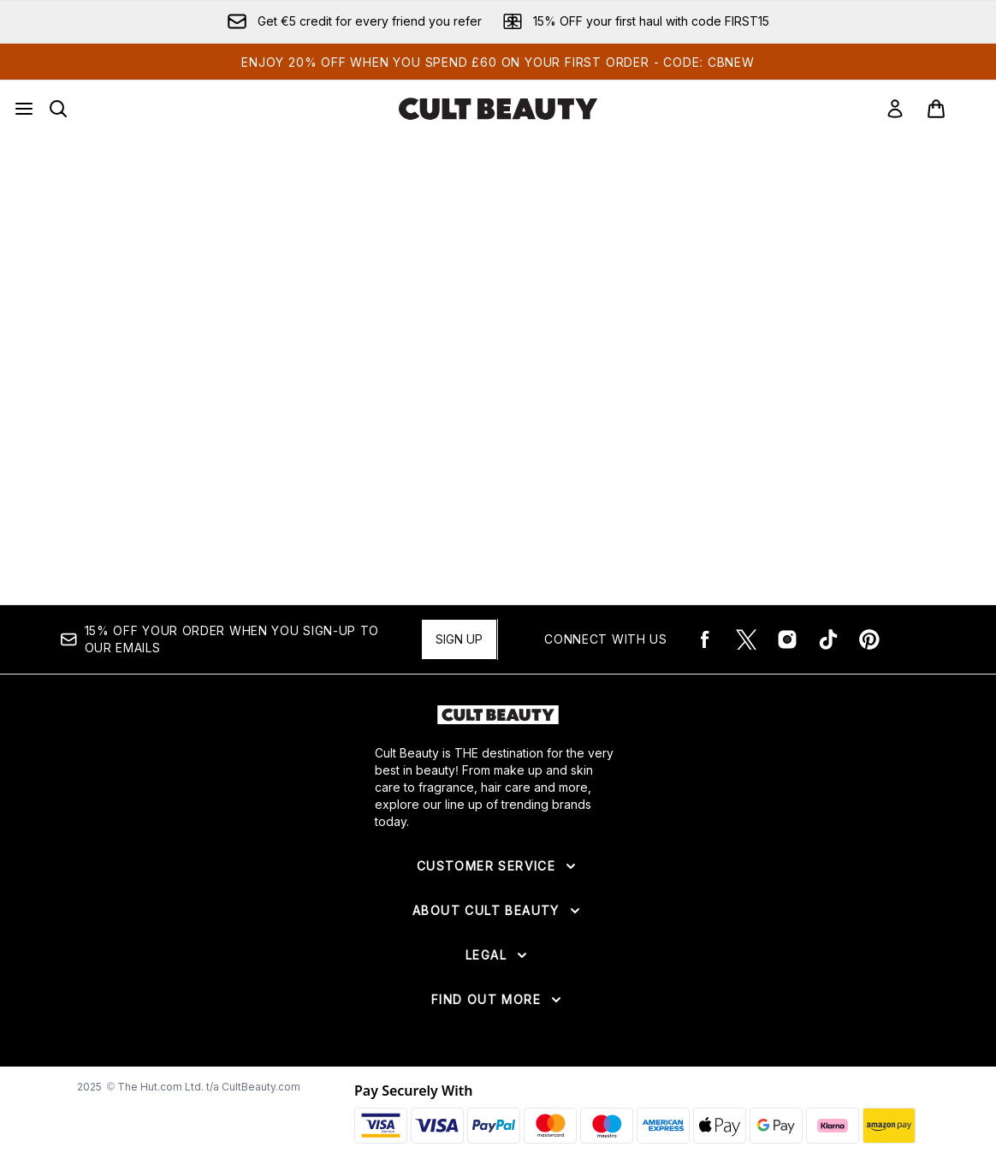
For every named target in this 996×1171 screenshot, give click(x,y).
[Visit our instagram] (787, 639)
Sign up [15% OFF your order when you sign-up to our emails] (459, 639)
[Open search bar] (58, 108)
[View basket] (954, 108)
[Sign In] (895, 109)
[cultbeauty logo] (498, 109)
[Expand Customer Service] (498, 866)
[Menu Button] (24, 108)
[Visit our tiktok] (828, 639)
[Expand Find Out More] (498, 999)
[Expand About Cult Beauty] (498, 910)
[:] (203, 340)
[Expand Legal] (498, 955)
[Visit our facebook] (705, 639)
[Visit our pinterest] (869, 639)
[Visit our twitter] (746, 639)
